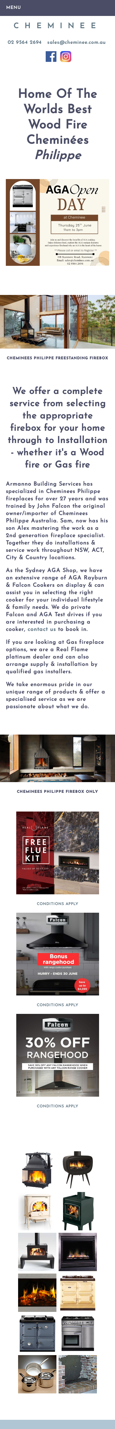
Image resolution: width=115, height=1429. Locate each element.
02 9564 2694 (25, 42)
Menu (13, 8)
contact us (40, 629)
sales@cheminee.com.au (76, 42)
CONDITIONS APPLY (57, 904)
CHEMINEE (57, 26)
